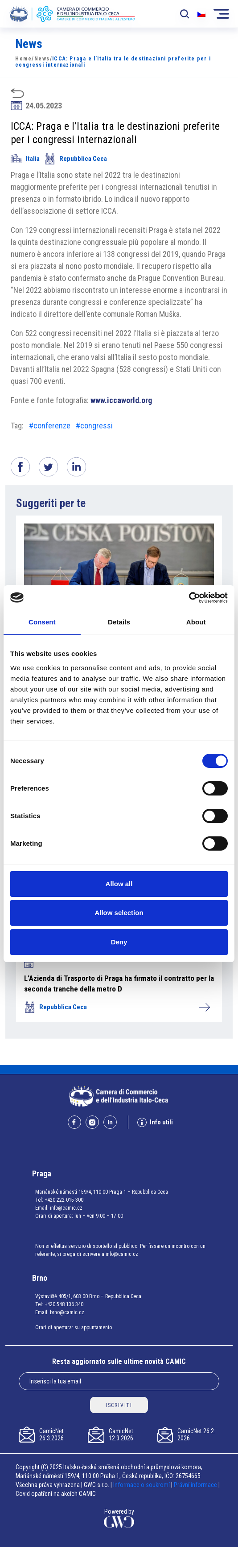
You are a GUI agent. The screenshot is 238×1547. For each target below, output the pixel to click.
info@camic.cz (66, 1208)
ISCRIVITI (119, 1405)
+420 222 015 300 (64, 1200)
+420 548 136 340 (64, 1304)
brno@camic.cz (67, 1312)
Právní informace (195, 1484)
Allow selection (118, 912)
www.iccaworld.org (121, 400)
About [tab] (196, 622)
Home (23, 59)
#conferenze (49, 425)
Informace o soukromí (142, 1484)
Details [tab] (119, 622)
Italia (25, 158)
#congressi (94, 425)
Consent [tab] (42, 622)
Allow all (119, 883)
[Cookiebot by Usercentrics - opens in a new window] (189, 598)
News (42, 59)
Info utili (155, 1122)
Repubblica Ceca (75, 158)
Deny (119, 942)
